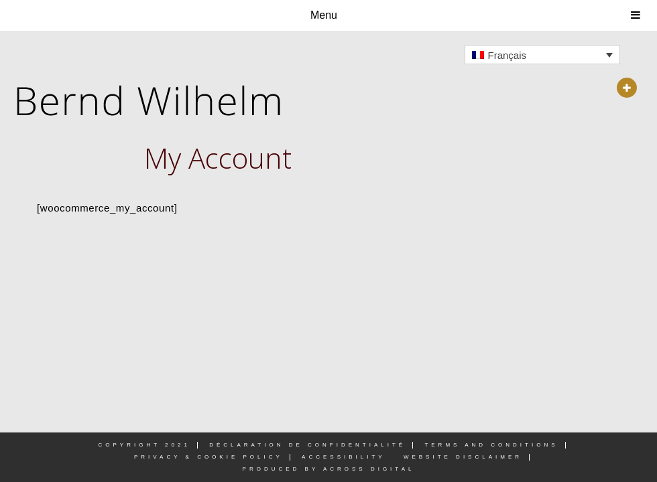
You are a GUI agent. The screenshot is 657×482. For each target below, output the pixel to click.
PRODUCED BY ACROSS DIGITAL (329, 469)
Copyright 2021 (144, 445)
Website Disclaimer (463, 457)
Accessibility (343, 457)
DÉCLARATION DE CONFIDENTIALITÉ (307, 445)
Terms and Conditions (491, 445)
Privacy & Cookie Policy (208, 457)
